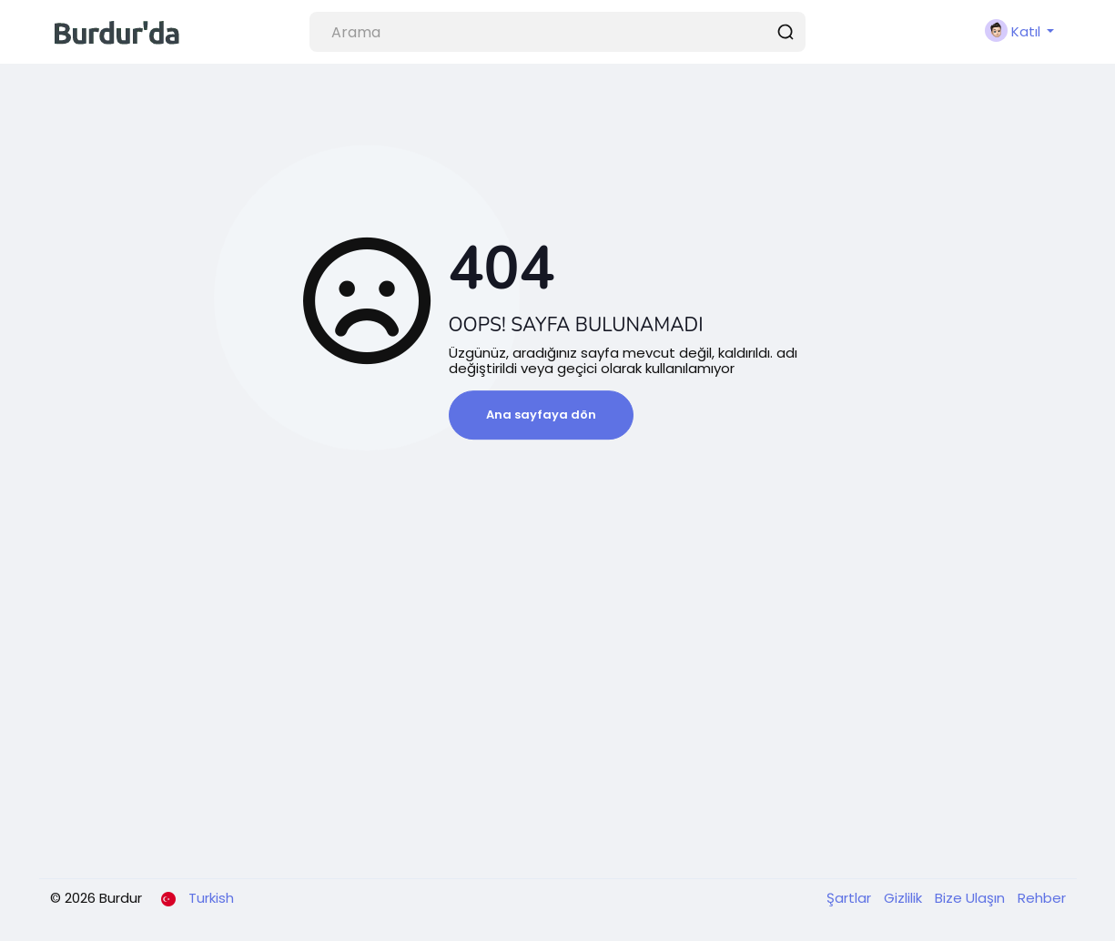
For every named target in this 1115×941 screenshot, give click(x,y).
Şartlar (850, 897)
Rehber (1042, 897)
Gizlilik (905, 897)
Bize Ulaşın (972, 897)
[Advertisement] (558, 728)
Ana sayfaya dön (541, 414)
